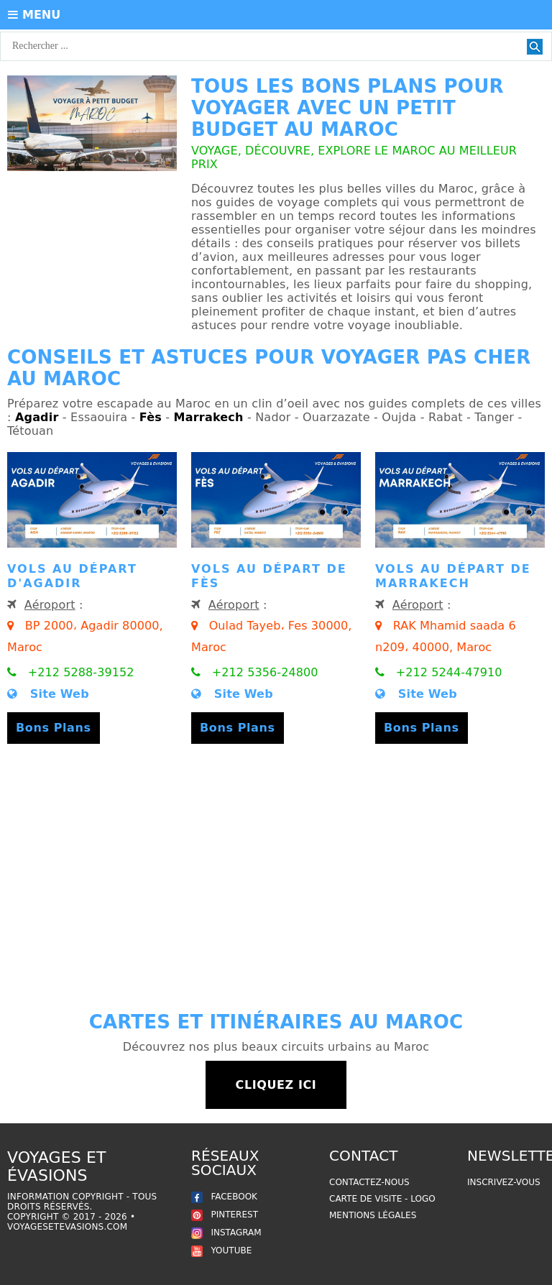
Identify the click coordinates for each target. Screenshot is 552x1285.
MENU (34, 15)
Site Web (48, 694)
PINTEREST (224, 1215)
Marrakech (209, 417)
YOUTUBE (221, 1250)
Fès (150, 417)
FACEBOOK (224, 1197)
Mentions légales (372, 1215)
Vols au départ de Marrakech (453, 576)
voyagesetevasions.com (67, 1227)
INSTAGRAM (226, 1233)
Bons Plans (53, 727)
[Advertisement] (276, 874)
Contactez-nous (369, 1182)
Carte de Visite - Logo (382, 1199)
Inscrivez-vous (503, 1182)
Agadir (37, 417)
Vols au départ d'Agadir (72, 576)
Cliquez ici (276, 1085)
